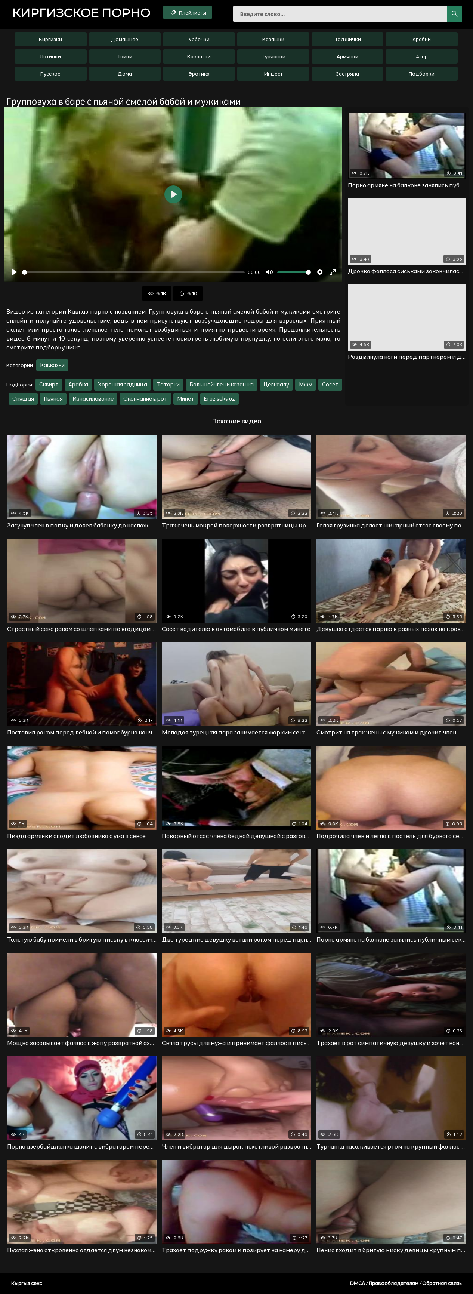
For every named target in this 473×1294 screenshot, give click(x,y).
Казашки (273, 39)
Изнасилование (93, 398)
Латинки (50, 56)
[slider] (133, 272)
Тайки (124, 56)
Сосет (330, 384)
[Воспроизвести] (14, 272)
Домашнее (124, 39)
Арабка (78, 384)
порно (81, 13)
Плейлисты (187, 12)
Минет (185, 398)
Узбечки (199, 39)
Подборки (422, 73)
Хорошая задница (122, 384)
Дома (125, 73)
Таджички (347, 39)
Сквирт (49, 384)
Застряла (347, 73)
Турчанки (273, 56)
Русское (50, 73)
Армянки (347, 56)
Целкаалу (276, 384)
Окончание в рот (145, 398)
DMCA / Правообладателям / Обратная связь (406, 1283)
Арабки (421, 39)
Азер (422, 56)
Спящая (23, 398)
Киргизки (50, 39)
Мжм (305, 384)
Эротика (199, 73)
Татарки (168, 384)
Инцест (273, 73)
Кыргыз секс (26, 1283)
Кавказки (199, 56)
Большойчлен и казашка (221, 384)
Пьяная (53, 398)
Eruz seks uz (219, 398)
